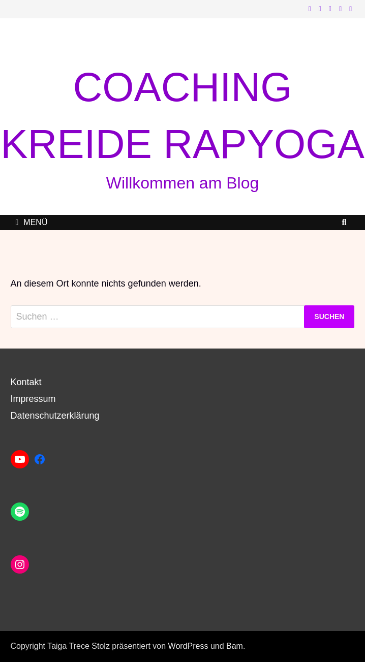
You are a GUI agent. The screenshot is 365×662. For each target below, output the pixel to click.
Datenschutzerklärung (55, 416)
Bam (234, 646)
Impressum (33, 399)
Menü (32, 222)
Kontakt (26, 382)
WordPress (188, 646)
